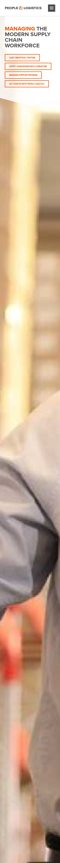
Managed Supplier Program (23, 75)
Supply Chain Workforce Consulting (28, 66)
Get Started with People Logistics (26, 83)
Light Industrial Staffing (22, 57)
